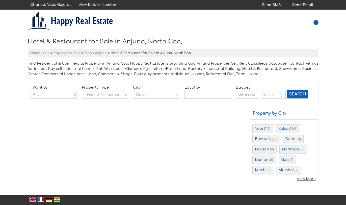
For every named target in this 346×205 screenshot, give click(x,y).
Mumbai (286, 170)
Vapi (259, 129)
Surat (291, 139)
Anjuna (101, 53)
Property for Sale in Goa (72, 53)
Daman (261, 160)
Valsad (285, 129)
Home (35, 53)
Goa (46, 53)
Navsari (262, 149)
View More (306, 179)
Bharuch (263, 139)
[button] (97, 5)
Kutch (260, 170)
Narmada (291, 149)
